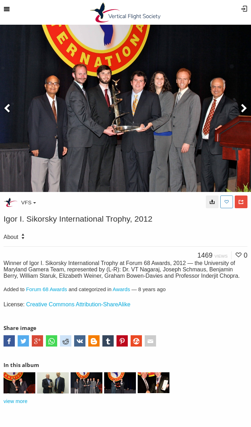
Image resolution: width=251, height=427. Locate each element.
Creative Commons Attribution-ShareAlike (78, 304)
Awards (121, 289)
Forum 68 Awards (46, 289)
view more (16, 401)
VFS (28, 202)
